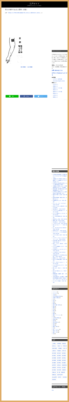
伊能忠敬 (64, 343)
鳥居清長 (54, 379)
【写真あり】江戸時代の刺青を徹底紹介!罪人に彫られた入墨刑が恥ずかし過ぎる (24, 12)
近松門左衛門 (60, 374)
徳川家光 (64, 353)
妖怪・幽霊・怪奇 (56, 304)
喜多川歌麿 (54, 348)
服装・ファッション (57, 315)
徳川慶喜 (54, 362)
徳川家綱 (59, 360)
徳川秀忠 (59, 362)
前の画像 (23, 67)
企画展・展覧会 (56, 297)
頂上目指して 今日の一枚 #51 (59, 222)
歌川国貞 (54, 369)
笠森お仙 (54, 372)
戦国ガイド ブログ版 (57, 88)
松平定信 (59, 367)
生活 (54, 323)
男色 (54, 325)
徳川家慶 (54, 357)
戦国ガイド (55, 86)
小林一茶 (65, 348)
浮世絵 (54, 319)
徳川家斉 (59, 357)
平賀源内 (59, 350)
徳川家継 (54, 360)
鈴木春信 (65, 377)
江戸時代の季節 (56, 317)
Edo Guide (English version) (59, 80)
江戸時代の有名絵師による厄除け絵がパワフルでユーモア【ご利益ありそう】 (60, 176)
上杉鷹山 (54, 343)
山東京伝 (54, 350)
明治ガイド (55, 93)
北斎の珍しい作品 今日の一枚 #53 (60, 219)
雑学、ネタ (55, 332)
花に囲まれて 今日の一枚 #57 (59, 209)
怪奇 (54, 310)
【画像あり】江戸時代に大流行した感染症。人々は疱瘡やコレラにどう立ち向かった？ (60, 180)
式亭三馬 (64, 350)
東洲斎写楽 (64, 365)
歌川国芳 (64, 367)
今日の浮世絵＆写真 (57, 296)
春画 (54, 313)
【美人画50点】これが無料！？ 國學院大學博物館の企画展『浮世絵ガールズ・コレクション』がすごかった (60, 278)
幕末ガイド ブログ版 (57, 91)
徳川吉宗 (59, 353)
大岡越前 (60, 348)
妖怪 (54, 303)
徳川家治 (64, 357)
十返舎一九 (59, 345)
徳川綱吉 (64, 362)
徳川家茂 (64, 360)
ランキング (55, 293)
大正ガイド (55, 95)
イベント (54, 291)
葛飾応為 (54, 374)
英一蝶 (58, 372)
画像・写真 (55, 326)
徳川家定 (54, 355)
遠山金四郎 (54, 377)
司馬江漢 (65, 345)
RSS (53, 390)
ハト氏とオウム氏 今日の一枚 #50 (60, 223)
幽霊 (54, 307)
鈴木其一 (60, 377)
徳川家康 (64, 355)
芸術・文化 (55, 330)
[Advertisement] (26, 24)
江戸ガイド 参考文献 (57, 79)
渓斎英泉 (64, 369)
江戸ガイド (34, 4)
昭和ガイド (55, 97)
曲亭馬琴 (54, 365)
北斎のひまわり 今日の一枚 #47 (59, 230)
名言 (54, 300)
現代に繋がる (55, 322)
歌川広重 (59, 369)
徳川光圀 (54, 353)
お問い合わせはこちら (57, 70)
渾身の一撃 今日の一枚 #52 (58, 220)
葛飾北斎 (63, 372)
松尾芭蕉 (54, 367)
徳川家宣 (59, 355)
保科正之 (54, 345)
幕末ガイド (55, 89)
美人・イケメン (56, 329)
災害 (54, 320)
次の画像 (29, 67)
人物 (54, 294)
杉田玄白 (59, 365)
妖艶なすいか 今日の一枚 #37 (59, 257)
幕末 (54, 306)
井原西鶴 (59, 343)
